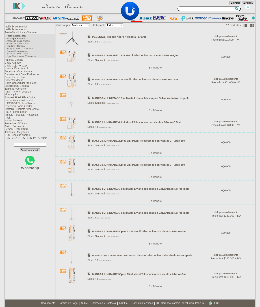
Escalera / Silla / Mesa (18, 57)
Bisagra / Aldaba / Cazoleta (21, 51)
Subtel (84, 303)
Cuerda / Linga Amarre (19, 54)
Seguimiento (48, 303)
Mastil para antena (17, 40)
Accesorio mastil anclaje (19, 43)
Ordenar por (63, 25)
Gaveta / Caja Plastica (18, 46)
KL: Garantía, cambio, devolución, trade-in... (181, 303)
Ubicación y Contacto (104, 303)
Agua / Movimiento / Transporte (23, 60)
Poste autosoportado (18, 37)
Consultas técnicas (142, 303)
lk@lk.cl (123, 303)
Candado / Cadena (17, 49)
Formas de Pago (68, 303)
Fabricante (99, 25)
